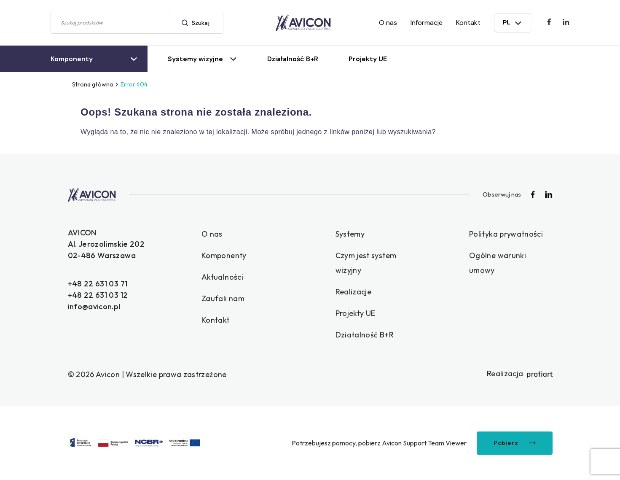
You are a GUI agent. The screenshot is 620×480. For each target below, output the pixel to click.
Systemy (350, 234)
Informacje (427, 22)
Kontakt (468, 22)
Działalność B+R (364, 335)
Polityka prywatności (506, 234)
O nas (388, 22)
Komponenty (224, 255)
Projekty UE (355, 313)
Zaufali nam (222, 298)
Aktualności (222, 277)
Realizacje (353, 292)
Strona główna (92, 84)
